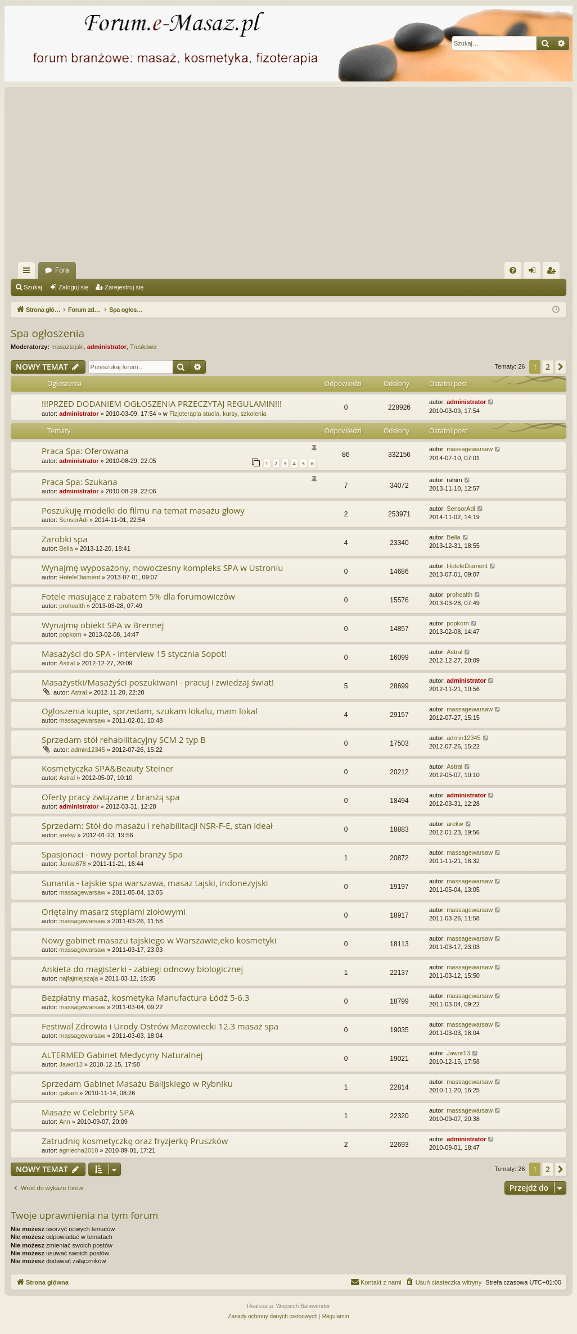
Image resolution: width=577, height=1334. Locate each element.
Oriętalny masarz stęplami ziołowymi (114, 911)
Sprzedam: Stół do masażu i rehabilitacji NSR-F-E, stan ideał (157, 825)
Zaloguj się (73, 287)
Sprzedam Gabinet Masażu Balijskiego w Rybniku (137, 1083)
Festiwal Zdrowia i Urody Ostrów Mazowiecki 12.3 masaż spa (160, 1026)
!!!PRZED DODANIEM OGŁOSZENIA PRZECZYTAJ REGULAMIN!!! (162, 403)
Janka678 (72, 863)
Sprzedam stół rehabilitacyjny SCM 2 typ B (124, 739)
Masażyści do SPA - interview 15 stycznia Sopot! (134, 653)
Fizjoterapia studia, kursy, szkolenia (218, 413)
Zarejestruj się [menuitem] (553, 272)
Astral (67, 663)
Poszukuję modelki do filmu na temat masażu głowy (143, 510)
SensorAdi (73, 519)
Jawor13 (71, 1064)
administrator (107, 346)
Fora (62, 270)
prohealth (72, 605)
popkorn (70, 634)
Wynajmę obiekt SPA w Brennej (103, 624)
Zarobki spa (64, 539)
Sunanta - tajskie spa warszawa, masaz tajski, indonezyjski (155, 882)
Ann (64, 1121)
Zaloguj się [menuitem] (534, 272)
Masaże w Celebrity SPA (88, 1112)
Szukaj (33, 287)
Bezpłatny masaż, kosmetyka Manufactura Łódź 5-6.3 (145, 997)
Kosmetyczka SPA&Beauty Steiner (107, 768)
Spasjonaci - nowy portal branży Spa (112, 854)
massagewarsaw (470, 449)
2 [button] (548, 366)
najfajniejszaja (78, 978)
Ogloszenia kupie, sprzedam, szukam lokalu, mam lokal (150, 710)
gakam (68, 1093)
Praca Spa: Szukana (80, 481)
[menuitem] (512, 270)
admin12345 (88, 749)
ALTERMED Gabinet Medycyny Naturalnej (122, 1054)
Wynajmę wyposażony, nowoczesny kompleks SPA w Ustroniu (162, 567)
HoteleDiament (79, 577)
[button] (560, 367)
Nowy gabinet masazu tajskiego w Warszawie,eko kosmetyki (159, 940)
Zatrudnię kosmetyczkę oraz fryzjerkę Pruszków (135, 1140)
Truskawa (143, 346)
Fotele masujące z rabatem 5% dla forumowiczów (138, 596)
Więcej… (28, 272)
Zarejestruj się (124, 287)
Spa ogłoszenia (47, 333)
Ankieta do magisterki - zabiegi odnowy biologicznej (142, 968)
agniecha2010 (78, 1150)
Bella (66, 548)
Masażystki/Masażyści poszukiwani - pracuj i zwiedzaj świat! (158, 682)
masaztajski (67, 346)
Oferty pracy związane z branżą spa (111, 796)
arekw (67, 835)
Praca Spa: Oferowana (85, 450)
